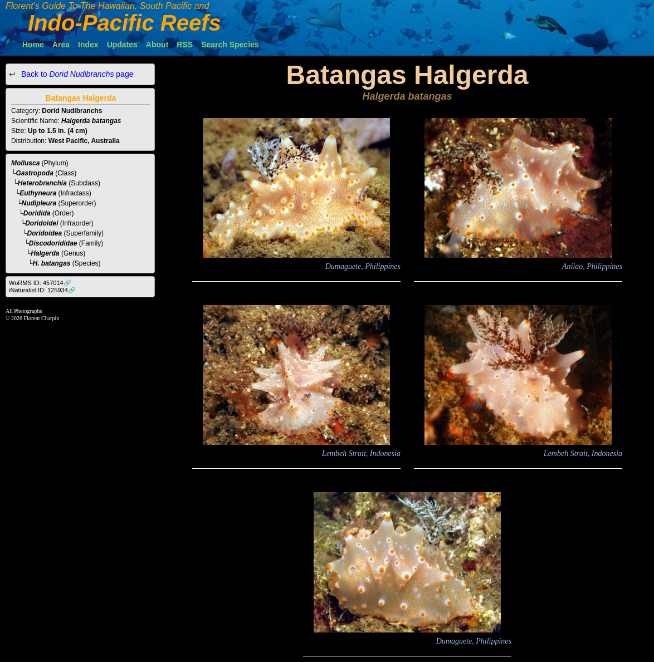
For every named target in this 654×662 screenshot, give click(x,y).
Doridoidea (44, 233)
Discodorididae (53, 243)
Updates (122, 44)
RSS (185, 44)
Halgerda (45, 253)
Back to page (76, 74)
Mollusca (25, 163)
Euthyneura (37, 193)
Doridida (37, 213)
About (157, 44)
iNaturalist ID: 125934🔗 (42, 290)
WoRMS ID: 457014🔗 (40, 282)
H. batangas (52, 263)
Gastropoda (34, 173)
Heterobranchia (42, 183)
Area (61, 44)
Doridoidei (41, 223)
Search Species (230, 44)
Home (33, 44)
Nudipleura (39, 203)
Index (88, 44)
